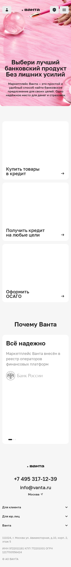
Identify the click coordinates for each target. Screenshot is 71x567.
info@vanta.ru (35, 487)
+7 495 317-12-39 (35, 479)
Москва (35, 494)
